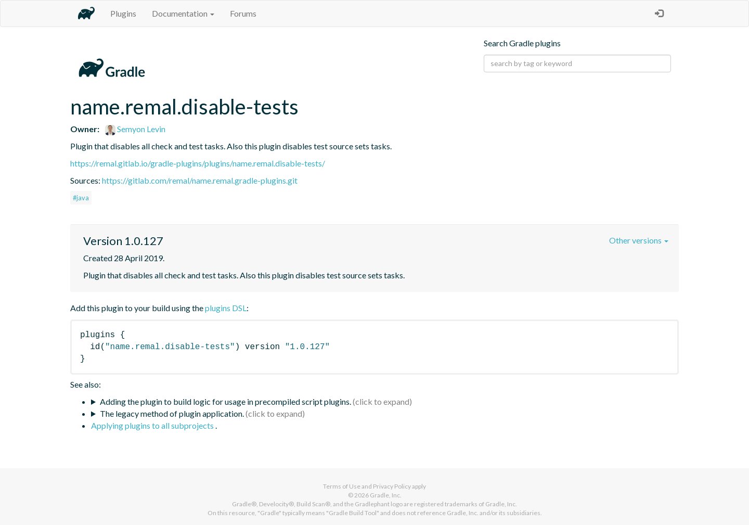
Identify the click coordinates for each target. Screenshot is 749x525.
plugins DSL (226, 308)
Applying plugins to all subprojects (153, 425)
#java (81, 198)
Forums (243, 13)
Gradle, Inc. (386, 495)
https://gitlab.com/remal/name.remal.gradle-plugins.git (200, 180)
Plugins (123, 13)
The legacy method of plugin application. (172, 413)
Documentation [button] (183, 13)
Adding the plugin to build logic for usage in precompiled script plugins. (225, 401)
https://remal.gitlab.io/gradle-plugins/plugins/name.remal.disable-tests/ (197, 163)
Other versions (638, 240)
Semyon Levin (135, 129)
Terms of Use (341, 486)
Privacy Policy (392, 486)
